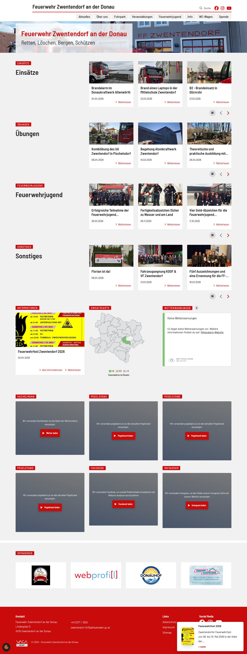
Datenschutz (169, 622)
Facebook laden (125, 506)
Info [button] (190, 19)
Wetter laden (52, 435)
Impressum (169, 627)
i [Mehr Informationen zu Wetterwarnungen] (196, 310)
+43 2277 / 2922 (79, 622)
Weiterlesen (123, 104)
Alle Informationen (50, 372)
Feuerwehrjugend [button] (170, 19)
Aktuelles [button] (84, 19)
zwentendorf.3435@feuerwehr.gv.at (90, 627)
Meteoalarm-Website (212, 334)
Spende (224, 19)
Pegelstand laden (125, 438)
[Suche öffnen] (205, 9)
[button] (212, 115)
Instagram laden (199, 507)
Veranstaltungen (142, 19)
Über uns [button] (102, 19)
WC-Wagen (206, 19)
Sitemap (167, 632)
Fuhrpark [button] (120, 19)
